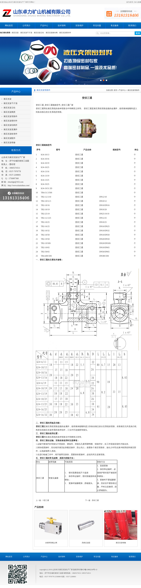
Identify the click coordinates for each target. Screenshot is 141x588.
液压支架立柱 (39, 33)
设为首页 (129, 2)
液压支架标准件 (10, 134)
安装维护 (79, 25)
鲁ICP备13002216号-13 (88, 570)
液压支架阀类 (9, 112)
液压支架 (15, 33)
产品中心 (44, 25)
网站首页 (9, 25)
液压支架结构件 (10, 125)
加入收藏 (137, 2)
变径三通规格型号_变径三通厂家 (59, 105)
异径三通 (95, 500)
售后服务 (115, 25)
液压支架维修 (9, 143)
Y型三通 (46, 500)
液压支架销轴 (121, 543)
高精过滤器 (86, 543)
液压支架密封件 (65, 33)
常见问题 (97, 25)
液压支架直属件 (10, 129)
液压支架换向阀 (52, 33)
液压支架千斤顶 (26, 33)
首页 (115, 90)
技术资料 (62, 25)
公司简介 (26, 25)
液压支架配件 (9, 138)
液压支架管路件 (10, 116)
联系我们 (132, 25)
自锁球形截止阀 (51, 543)
